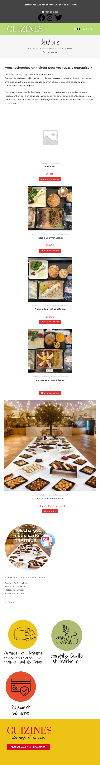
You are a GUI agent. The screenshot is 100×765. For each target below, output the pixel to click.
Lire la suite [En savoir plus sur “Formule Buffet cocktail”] (50, 511)
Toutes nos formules (50, 163)
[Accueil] (44, 52)
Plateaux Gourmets (40, 234)
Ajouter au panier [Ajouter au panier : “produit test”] (50, 179)
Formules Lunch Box (15, 586)
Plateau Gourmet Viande (50, 237)
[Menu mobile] (87, 29)
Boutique (52, 52)
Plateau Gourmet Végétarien (50, 309)
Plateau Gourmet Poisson (50, 380)
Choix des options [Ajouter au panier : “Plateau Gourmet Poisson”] (50, 393)
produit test (50, 166)
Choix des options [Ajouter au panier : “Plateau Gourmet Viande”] (50, 250)
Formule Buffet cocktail (40, 495)
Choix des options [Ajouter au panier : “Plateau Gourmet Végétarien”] (50, 322)
